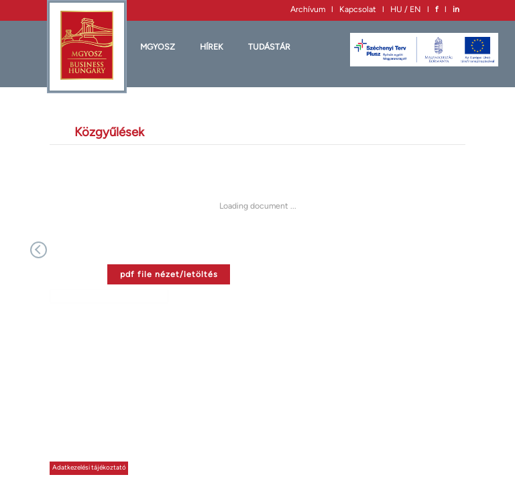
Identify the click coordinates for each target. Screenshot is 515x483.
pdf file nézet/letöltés (169, 274)
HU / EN (405, 9)
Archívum (307, 9)
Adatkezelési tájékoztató (89, 467)
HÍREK (211, 47)
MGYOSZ (157, 47)
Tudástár (269, 47)
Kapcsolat (357, 9)
